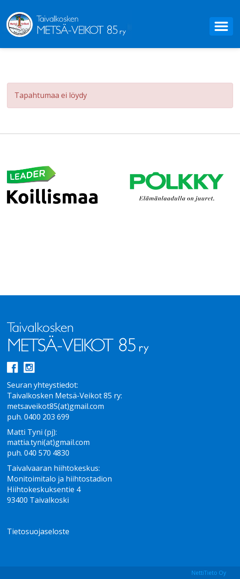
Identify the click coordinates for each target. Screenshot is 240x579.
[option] (63, 186)
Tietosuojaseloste (38, 531)
